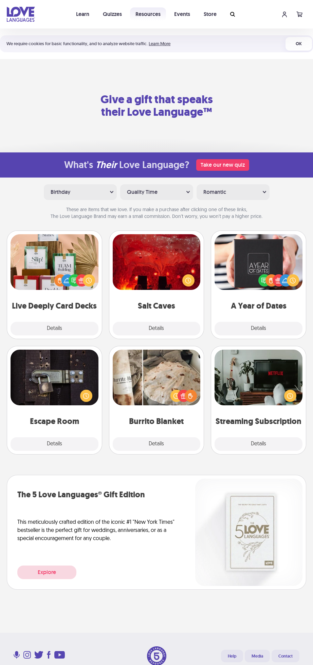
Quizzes (112, 14)
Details (54, 328)
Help (232, 656)
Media (257, 656)
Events (182, 14)
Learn (82, 14)
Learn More (159, 44)
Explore (47, 572)
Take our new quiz (223, 164)
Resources (148, 14)
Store (210, 14)
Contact (285, 656)
